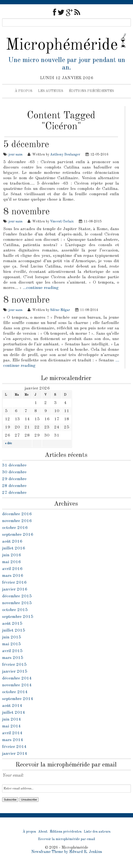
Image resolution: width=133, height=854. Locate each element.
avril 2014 (12, 733)
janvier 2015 (14, 671)
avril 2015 (12, 651)
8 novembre (26, 211)
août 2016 (12, 541)
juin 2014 (11, 719)
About (43, 831)
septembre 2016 (17, 535)
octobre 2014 (15, 692)
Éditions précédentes (91, 91)
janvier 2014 (14, 754)
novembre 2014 (17, 685)
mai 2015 (11, 644)
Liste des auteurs (97, 831)
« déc (8, 443)
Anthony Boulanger (65, 154)
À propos (23, 91)
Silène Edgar (60, 310)
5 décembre (26, 144)
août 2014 (12, 706)
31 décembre (14, 465)
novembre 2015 (17, 603)
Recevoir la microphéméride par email (66, 839)
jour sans (15, 154)
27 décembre (14, 493)
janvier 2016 (14, 589)
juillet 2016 (13, 548)
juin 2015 (11, 637)
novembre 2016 (17, 521)
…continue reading (40, 288)
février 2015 (14, 665)
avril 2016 (12, 569)
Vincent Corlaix (62, 221)
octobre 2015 (15, 610)
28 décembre (14, 486)
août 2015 (12, 624)
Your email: (13, 775)
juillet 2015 (13, 630)
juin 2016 (11, 555)
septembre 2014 (17, 699)
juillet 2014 (13, 712)
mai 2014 (11, 726)
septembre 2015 (17, 617)
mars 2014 (12, 740)
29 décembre (14, 479)
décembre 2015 (17, 596)
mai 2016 (11, 562)
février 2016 (14, 582)
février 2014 (14, 747)
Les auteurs (50, 91)
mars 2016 (12, 576)
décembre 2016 (17, 514)
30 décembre (14, 472)
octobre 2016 (15, 528)
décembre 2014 (17, 678)
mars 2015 (12, 658)
